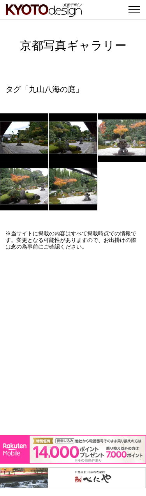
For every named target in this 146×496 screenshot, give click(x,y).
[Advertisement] (73, 343)
